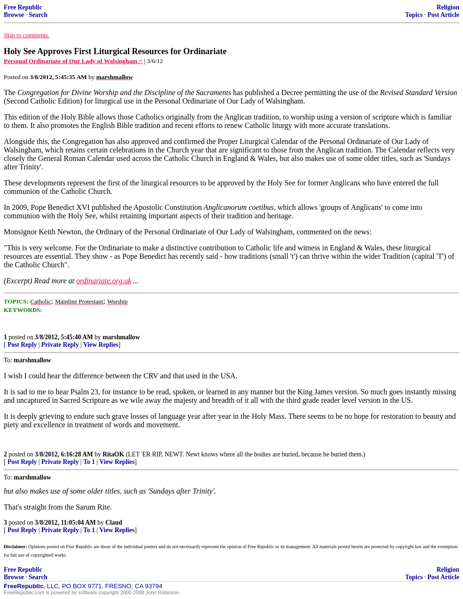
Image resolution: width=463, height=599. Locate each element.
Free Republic (23, 7)
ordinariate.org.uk (103, 281)
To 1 (89, 461)
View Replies (101, 344)
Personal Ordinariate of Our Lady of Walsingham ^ (73, 60)
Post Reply (22, 344)
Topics (414, 14)
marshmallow (121, 337)
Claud (113, 522)
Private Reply (60, 344)
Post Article (443, 14)
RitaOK (113, 454)
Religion (448, 7)
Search (38, 14)
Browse (14, 14)
